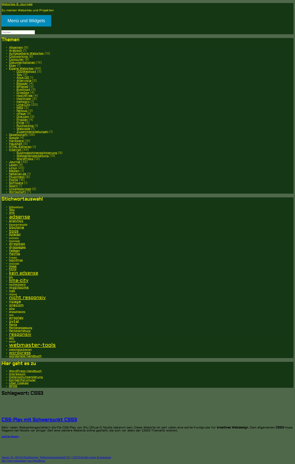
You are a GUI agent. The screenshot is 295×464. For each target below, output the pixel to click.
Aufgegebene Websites (26, 53)
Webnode (23, 128)
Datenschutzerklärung (26, 377)
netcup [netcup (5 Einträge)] (13, 294)
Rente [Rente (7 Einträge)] (13, 325)
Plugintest (17, 177)
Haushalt (15, 143)
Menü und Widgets (26, 20)
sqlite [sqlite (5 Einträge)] (12, 341)
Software (16, 183)
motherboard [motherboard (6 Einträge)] (17, 284)
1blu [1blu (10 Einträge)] (12, 209)
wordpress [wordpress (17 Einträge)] (20, 353)
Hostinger (24, 98)
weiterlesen (10, 436)
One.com (23, 116)
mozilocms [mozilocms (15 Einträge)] (19, 287)
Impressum (17, 374)
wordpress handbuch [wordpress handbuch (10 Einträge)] (25, 356)
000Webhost (26, 71)
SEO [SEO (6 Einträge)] (11, 338)
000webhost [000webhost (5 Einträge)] (16, 207)
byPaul (25, 457)
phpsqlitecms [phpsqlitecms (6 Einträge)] (17, 312)
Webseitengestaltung (33, 155)
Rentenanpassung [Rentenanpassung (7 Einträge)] (20, 328)
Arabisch (15, 50)
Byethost (23, 89)
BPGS (13, 386)
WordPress (25, 158)
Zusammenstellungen (32, 131)
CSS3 (74, 457)
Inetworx (23, 101)
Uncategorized (20, 189)
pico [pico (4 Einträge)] (11, 315)
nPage (21, 113)
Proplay (22, 119)
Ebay (12, 65)
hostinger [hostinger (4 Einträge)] (14, 264)
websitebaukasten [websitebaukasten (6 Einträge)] (20, 349)
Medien (14, 171)
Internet (15, 149)
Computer (16, 59)
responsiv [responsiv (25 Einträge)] (20, 334)
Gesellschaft (18, 134)
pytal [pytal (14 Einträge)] (14, 321)
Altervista (24, 80)
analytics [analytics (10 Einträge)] (16, 221)
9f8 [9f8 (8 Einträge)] (11, 213)
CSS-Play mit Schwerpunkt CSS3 (39, 420)
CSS (67, 457)
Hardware (16, 140)
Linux (13, 168)
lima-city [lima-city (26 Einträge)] (18, 281)
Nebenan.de (17, 174)
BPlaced (22, 86)
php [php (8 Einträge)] (12, 308)
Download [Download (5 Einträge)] (14, 241)
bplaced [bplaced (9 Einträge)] (15, 234)
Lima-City (23, 104)
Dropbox (23, 92)
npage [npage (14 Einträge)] (15, 302)
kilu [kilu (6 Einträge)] (11, 277)
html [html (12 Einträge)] (12, 269)
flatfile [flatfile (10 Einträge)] (14, 254)
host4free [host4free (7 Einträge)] (16, 260)
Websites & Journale (17, 4)
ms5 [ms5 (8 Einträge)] (12, 291)
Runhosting (25, 125)
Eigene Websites (21, 68)
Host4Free (25, 95)
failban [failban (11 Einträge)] (14, 251)
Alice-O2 (23, 77)
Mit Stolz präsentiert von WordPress (23, 460)
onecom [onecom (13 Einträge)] (16, 305)
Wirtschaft (17, 192)
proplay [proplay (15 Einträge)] (16, 318)
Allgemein (16, 47)
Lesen (13, 165)
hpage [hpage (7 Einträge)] (13, 266)
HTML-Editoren (20, 146)
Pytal (20, 122)
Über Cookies (19, 383)
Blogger (22, 83)
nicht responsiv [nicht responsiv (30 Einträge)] (27, 298)
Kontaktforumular (22, 380)
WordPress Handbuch (25, 371)
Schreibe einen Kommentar (94, 457)
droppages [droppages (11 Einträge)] (17, 247)
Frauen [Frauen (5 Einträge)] (13, 257)
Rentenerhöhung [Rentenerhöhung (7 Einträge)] (19, 331)
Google (14, 137)
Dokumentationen (22, 62)
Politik (13, 180)
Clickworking (18, 56)
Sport (13, 186)
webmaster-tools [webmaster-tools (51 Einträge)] (32, 345)
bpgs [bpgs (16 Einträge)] (13, 231)
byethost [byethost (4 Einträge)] (14, 238)
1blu (19, 74)
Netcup (22, 110)
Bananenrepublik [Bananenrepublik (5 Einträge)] (18, 225)
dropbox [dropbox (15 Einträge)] (17, 244)
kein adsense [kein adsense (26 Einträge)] (23, 273)
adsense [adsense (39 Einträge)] (19, 217)
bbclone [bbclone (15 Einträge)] (16, 227)
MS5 (20, 107)
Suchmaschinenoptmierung (37, 152)
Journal (14, 161)
